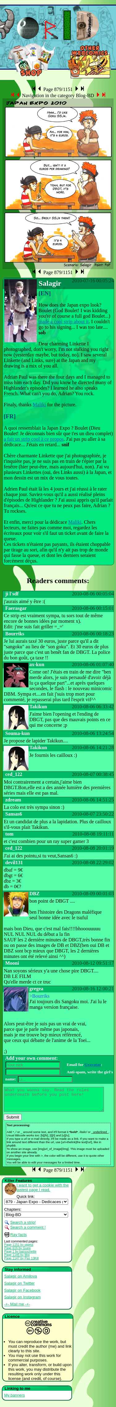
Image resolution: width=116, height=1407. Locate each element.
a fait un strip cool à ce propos (33, 439)
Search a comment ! (28, 1232)
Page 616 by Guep (17, 1252)
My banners (14, 1399)
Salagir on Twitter (19, 1288)
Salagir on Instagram (22, 1301)
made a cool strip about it (64, 321)
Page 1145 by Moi (17, 1259)
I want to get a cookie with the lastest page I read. (43, 1192)
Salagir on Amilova (20, 1280)
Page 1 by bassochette (20, 1256)
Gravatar (92, 1065)
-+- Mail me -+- (17, 1308)
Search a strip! (23, 1227)
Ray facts (18, 1239)
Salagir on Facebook (22, 1295)
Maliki (39, 404)
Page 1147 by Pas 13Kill (21, 1263)
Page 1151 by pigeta (18, 1249)
